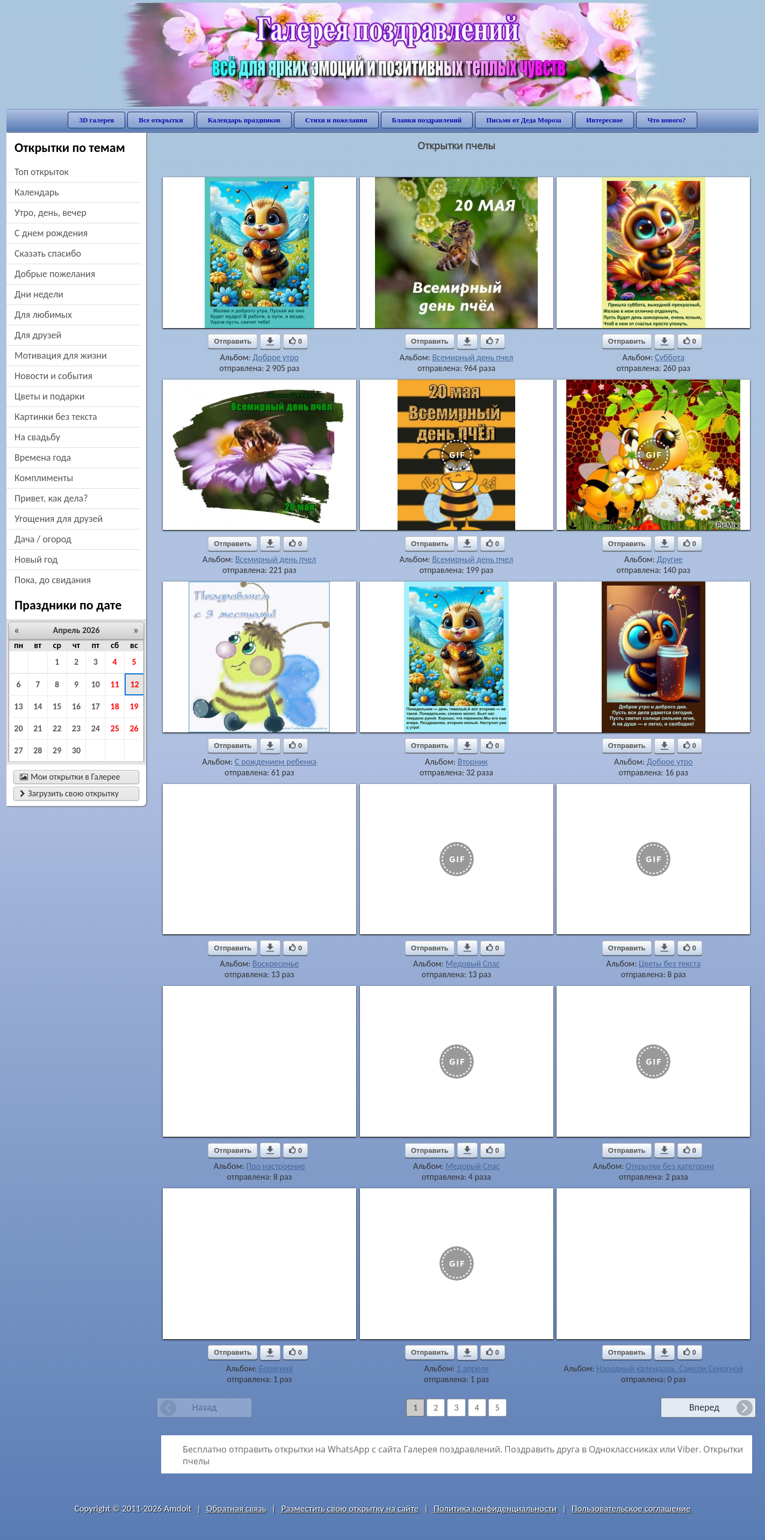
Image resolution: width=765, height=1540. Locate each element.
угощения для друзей (59, 519)
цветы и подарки (49, 396)
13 (18, 706)
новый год (36, 559)
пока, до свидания (53, 580)
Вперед (704, 1407)
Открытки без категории (669, 1166)
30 (76, 750)
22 (57, 728)
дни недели (39, 294)
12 (134, 684)
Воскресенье (275, 963)
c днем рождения (51, 233)
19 (133, 706)
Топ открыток (42, 172)
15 (57, 706)
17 (95, 706)
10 (95, 684)
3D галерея (96, 120)
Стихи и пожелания (336, 120)
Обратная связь (236, 1508)
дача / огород (43, 539)
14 (37, 706)
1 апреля (473, 1368)
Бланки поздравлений (427, 120)
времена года (43, 457)
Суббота (669, 357)
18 (115, 706)
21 (37, 728)
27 (18, 750)
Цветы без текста (670, 963)
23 (76, 728)
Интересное (604, 120)
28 (37, 750)
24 (95, 728)
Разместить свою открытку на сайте (349, 1508)
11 (115, 684)
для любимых (43, 315)
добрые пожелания (55, 274)
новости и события (53, 376)
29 (57, 750)
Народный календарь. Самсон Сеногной (669, 1368)
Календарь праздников (244, 120)
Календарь (37, 192)
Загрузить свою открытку (69, 793)
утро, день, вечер (50, 213)
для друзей (38, 335)
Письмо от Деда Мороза (523, 120)
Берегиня (275, 1368)
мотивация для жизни (61, 355)
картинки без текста (56, 417)
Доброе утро (275, 357)
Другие (670, 559)
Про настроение (275, 1166)
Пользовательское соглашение (631, 1508)
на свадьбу (37, 437)
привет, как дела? (51, 498)
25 (115, 728)
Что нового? (666, 120)
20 (18, 728)
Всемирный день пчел (472, 357)
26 (133, 728)
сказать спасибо (48, 253)
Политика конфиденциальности (495, 1508)
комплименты (44, 478)
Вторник (473, 762)
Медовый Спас (473, 963)
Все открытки (161, 120)
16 (76, 706)
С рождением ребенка (275, 762)
